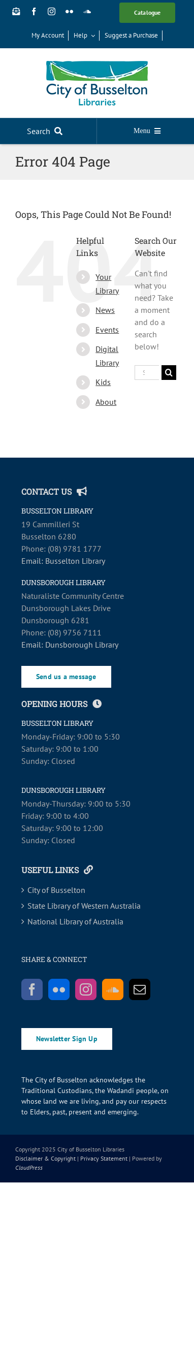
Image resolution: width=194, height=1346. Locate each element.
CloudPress (29, 1167)
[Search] (47, 131)
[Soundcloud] (112, 989)
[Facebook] (32, 989)
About (105, 402)
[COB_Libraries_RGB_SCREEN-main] (97, 65)
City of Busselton (56, 890)
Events (107, 330)
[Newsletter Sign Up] (16, 11)
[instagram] (51, 11)
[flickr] (69, 11)
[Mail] (139, 989)
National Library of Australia (75, 921)
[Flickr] (59, 989)
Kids (103, 382)
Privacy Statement (103, 1158)
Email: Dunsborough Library (69, 644)
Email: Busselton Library (63, 561)
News (105, 310)
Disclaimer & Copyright (45, 1158)
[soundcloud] (87, 11)
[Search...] (147, 372)
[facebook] (34, 11)
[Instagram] (85, 989)
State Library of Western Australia (84, 906)
